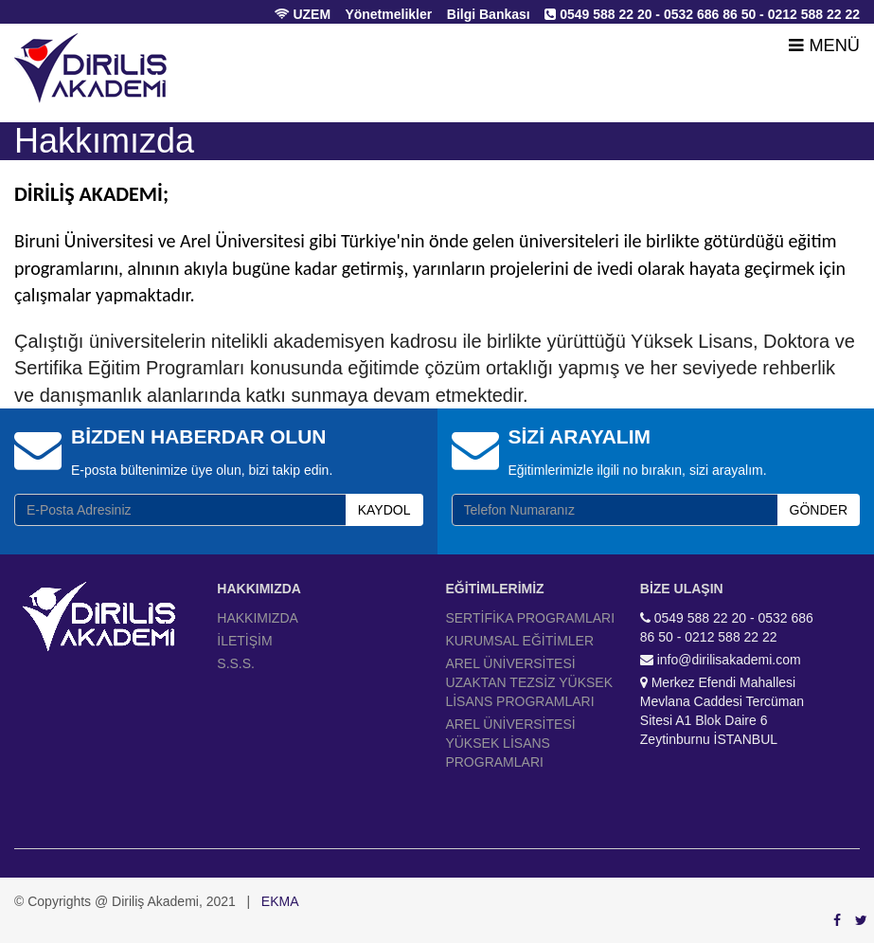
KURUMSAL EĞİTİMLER (519, 640)
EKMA (280, 901)
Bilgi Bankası (488, 14)
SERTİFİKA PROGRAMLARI (530, 618)
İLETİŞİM (244, 640)
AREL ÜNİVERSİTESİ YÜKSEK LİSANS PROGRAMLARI (510, 743)
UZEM (303, 14)
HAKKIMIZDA (257, 618)
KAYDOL (384, 509)
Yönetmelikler (388, 14)
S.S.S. (236, 663)
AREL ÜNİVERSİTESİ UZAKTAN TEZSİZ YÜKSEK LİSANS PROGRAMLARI (529, 682)
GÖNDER (818, 509)
